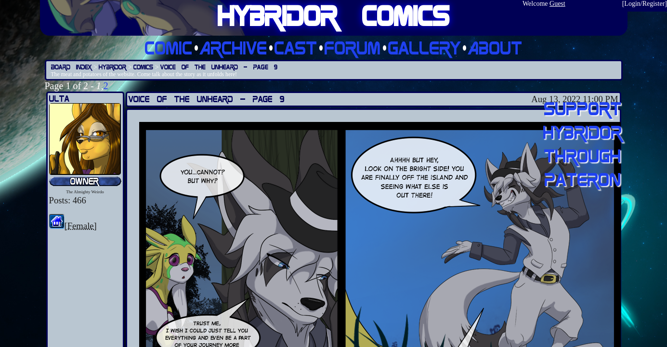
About (495, 47)
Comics (143, 67)
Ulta (59, 98)
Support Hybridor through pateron (582, 143)
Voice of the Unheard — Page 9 (218, 67)
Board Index (71, 67)
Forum (353, 47)
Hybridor (112, 67)
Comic (169, 47)
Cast (296, 47)
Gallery (424, 47)
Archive (233, 47)
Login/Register (644, 3)
